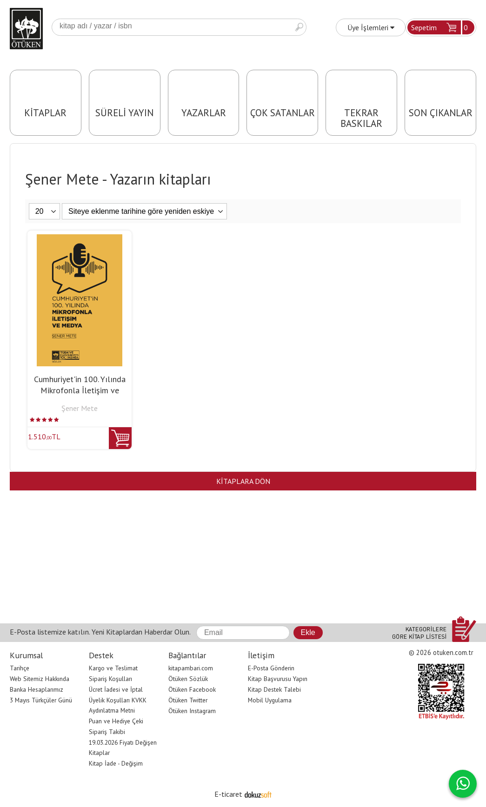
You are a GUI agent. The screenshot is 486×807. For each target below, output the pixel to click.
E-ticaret (228, 794)
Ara (299, 27)
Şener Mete (79, 408)
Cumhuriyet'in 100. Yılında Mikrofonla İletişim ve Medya (80, 390)
